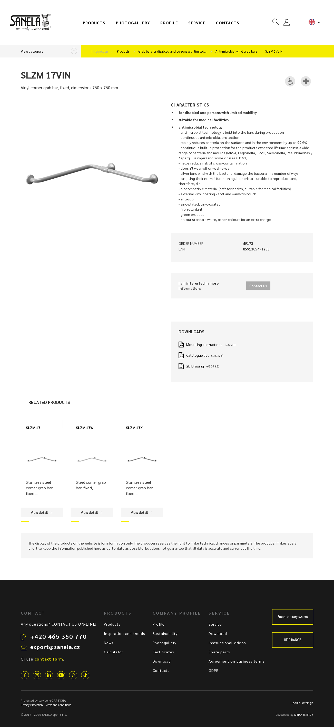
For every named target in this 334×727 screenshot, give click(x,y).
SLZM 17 (33, 427)
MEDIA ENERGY (303, 714)
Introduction (99, 51)
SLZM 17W (84, 427)
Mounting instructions (204, 344)
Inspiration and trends (124, 633)
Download (162, 661)
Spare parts (219, 652)
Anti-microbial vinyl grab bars (236, 51)
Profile (169, 22)
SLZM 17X (134, 427)
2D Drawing (195, 366)
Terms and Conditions (58, 705)
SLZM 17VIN (273, 51)
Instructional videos (227, 642)
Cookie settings (301, 703)
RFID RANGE (292, 640)
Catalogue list (197, 355)
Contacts (228, 22)
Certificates (163, 652)
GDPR (213, 670)
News (108, 642)
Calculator (113, 652)
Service (197, 22)
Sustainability (165, 633)
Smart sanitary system (293, 617)
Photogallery (133, 22)
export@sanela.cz (55, 646)
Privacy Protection (32, 705)
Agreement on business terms (237, 661)
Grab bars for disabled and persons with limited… (172, 51)
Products (94, 22)
